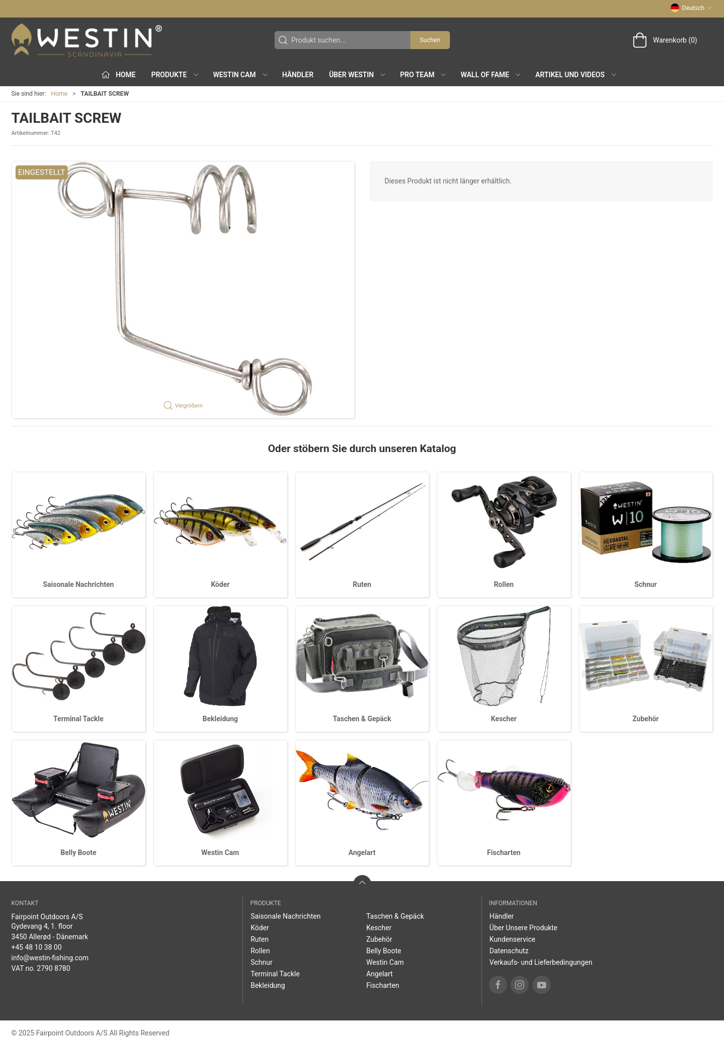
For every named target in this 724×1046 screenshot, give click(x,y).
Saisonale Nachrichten (78, 584)
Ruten (362, 584)
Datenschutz (509, 951)
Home (59, 93)
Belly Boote (78, 853)
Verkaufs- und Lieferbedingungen (541, 962)
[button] (183, 290)
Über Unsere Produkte (524, 928)
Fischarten (504, 853)
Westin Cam (220, 853)
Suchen (430, 40)
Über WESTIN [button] (358, 75)
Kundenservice (513, 939)
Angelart (362, 853)
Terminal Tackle (79, 719)
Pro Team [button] (423, 75)
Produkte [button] (175, 75)
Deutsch (691, 8)
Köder (220, 584)
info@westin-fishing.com (50, 958)
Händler (298, 75)
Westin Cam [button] (241, 75)
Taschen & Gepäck (362, 719)
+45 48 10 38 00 (37, 947)
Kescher (504, 719)
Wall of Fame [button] (491, 75)
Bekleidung (220, 719)
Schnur (645, 584)
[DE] (87, 40)
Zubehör (645, 719)
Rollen (504, 584)
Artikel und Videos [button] (576, 75)
